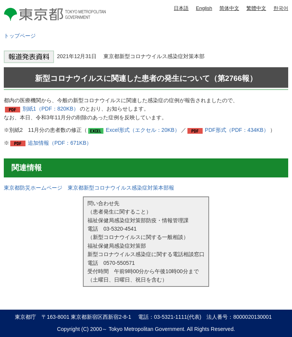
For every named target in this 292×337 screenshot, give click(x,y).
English (204, 8)
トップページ (20, 36)
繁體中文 (256, 8)
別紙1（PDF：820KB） (50, 109)
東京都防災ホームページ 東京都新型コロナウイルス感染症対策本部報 (89, 188)
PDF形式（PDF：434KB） (237, 130)
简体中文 (229, 8)
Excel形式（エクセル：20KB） (142, 130)
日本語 (181, 8)
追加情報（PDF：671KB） (60, 143)
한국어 (280, 8)
